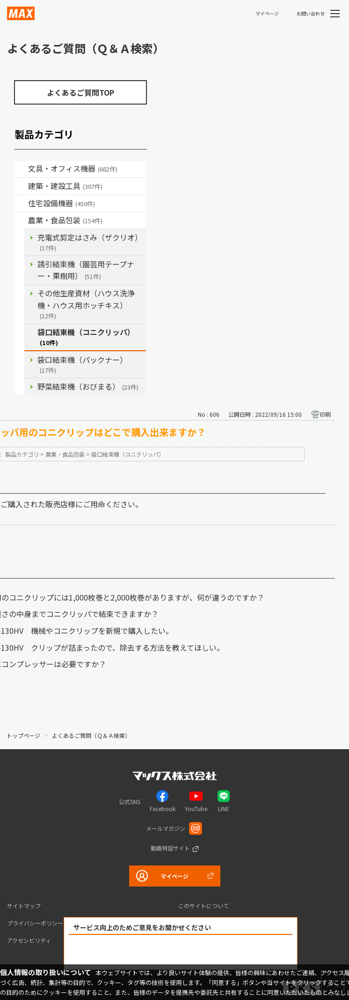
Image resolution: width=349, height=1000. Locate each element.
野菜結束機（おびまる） (87, 386)
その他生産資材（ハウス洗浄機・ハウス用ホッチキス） (86, 303)
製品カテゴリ (22, 454)
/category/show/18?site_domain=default (21, 186)
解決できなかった (234, 952)
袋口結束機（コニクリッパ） (86, 336)
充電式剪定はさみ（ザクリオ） (89, 242)
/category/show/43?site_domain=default (21, 220)
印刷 (325, 414)
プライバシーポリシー (35, 923)
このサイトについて (203, 906)
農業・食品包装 (65, 220)
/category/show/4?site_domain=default (21, 169)
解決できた (127, 952)
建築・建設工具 (65, 185)
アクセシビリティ (29, 940)
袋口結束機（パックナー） (82, 364)
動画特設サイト (170, 848)
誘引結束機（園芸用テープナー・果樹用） (85, 270)
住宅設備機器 (61, 203)
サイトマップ (24, 906)
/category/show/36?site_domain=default (21, 203)
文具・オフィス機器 (72, 168)
